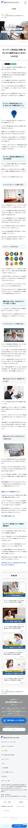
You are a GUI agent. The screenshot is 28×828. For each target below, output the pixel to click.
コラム (3, 763)
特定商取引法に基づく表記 (7, 806)
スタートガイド (5, 759)
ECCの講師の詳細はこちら (8, 516)
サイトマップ (6, 810)
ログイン (7, 825)
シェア (2, 64)
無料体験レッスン (21, 825)
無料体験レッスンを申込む (15, 720)
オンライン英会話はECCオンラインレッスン (16, 817)
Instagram (4, 776)
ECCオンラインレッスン (7, 495)
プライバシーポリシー (20, 806)
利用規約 (21, 802)
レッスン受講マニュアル (7, 772)
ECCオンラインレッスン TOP (8, 742)
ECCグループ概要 (7, 802)
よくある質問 (4, 768)
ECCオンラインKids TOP (7, 746)
